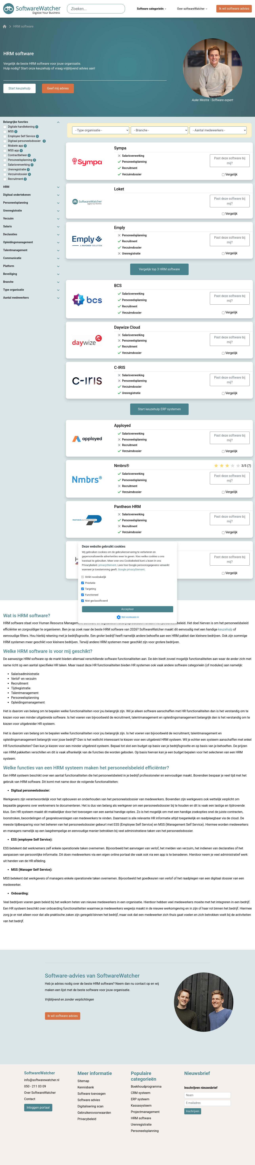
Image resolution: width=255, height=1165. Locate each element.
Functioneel (91, 594)
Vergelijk (229, 174)
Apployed (122, 425)
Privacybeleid (86, 1119)
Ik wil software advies (234, 8)
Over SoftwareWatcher (40, 1093)
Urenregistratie (19, 169)
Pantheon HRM (127, 506)
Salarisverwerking (20, 164)
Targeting (90, 588)
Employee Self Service (23, 136)
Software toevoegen (91, 1094)
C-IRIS (119, 367)
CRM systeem (141, 1093)
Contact (29, 1099)
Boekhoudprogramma (146, 1086)
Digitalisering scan (90, 1106)
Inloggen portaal (38, 1107)
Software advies (88, 1100)
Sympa (120, 148)
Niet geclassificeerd (96, 600)
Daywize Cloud (127, 327)
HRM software (141, 1118)
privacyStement (107, 565)
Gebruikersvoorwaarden (94, 1113)
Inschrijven (192, 1111)
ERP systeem (140, 1099)
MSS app (15, 150)
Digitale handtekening (23, 126)
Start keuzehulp (20, 88)
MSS (12, 131)
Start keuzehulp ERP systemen (159, 409)
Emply (119, 227)
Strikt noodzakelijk (95, 576)
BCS (118, 285)
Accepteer (127, 609)
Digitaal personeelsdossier (27, 141)
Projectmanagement (145, 1112)
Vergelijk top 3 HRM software (159, 269)
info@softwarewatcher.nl (41, 1080)
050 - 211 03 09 (35, 1086)
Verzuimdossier (19, 174)
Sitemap (83, 1081)
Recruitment (17, 179)
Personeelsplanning (22, 160)
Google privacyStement (131, 569)
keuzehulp (225, 629)
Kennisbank (85, 1087)
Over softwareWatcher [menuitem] (192, 8)
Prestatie (90, 582)
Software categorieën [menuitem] (152, 8)
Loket (119, 189)
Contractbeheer (19, 155)
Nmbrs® (121, 465)
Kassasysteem (141, 1105)
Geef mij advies (58, 88)
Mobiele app (17, 145)
